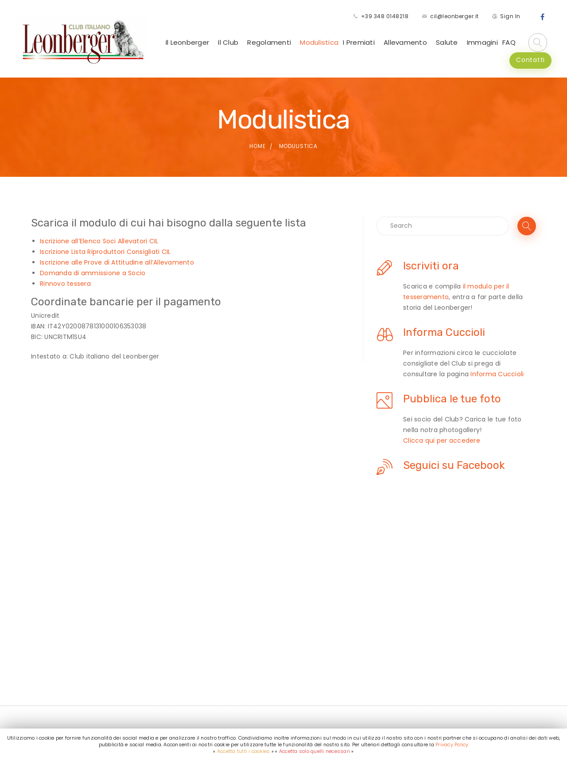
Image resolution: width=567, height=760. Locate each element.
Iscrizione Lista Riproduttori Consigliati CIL (105, 251)
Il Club (228, 42)
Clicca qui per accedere (441, 440)
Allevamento (405, 42)
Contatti (530, 59)
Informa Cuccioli (497, 374)
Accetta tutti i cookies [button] (243, 751)
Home (257, 146)
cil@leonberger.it (454, 16)
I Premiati (359, 42)
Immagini (482, 42)
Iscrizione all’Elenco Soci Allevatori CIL (99, 241)
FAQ (509, 42)
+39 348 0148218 (385, 16)
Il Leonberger (187, 42)
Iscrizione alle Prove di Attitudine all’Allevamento (117, 262)
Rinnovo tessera (65, 283)
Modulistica (319, 42)
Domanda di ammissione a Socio (92, 273)
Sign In (510, 16)
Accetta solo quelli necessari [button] (314, 751)
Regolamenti (269, 42)
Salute (447, 42)
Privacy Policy (452, 744)
